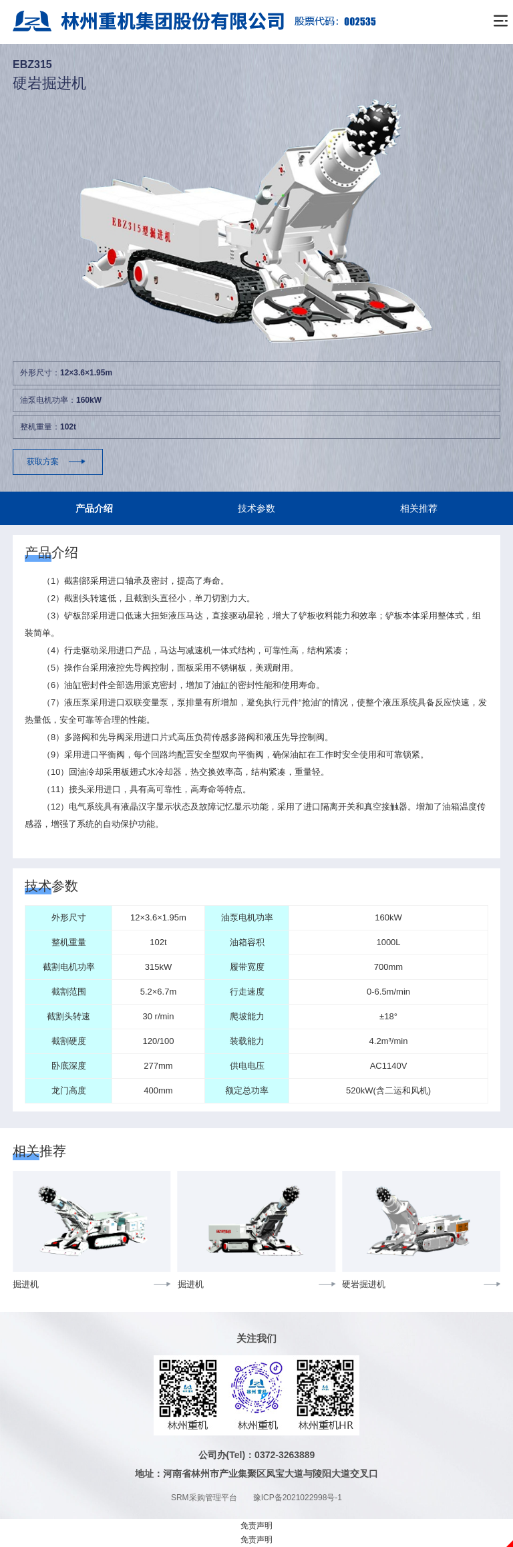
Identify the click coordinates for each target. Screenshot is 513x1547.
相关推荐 (419, 508)
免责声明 (256, 1525)
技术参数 (256, 508)
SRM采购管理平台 (204, 1497)
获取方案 (43, 461)
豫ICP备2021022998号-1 (297, 1497)
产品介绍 (94, 508)
